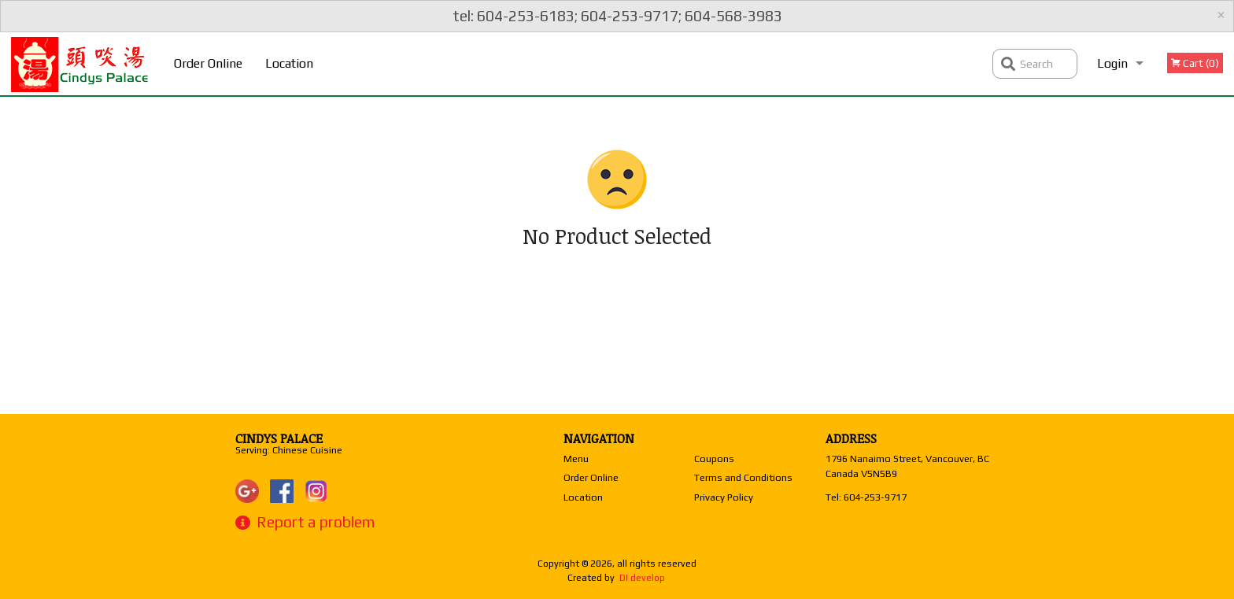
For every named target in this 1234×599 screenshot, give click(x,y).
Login (1112, 63)
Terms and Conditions (743, 477)
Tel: (866, 497)
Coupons (714, 458)
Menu (576, 458)
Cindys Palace (279, 438)
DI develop (642, 577)
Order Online (208, 63)
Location (289, 63)
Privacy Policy (723, 497)
